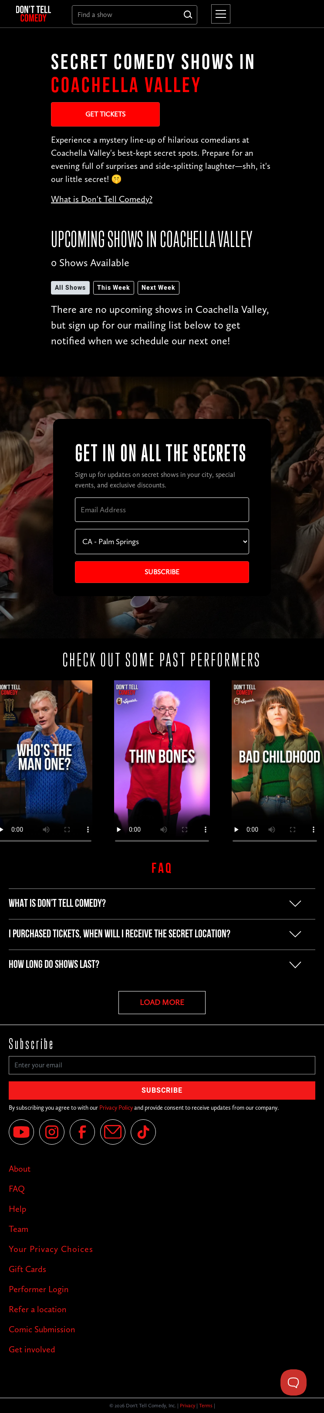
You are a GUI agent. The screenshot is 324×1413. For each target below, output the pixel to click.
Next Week (159, 287)
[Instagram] (51, 1132)
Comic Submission (42, 1329)
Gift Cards (27, 1269)
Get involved (32, 1349)
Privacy (187, 1406)
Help (17, 1209)
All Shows (70, 287)
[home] (37, 14)
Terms (206, 1406)
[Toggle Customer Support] (293, 1382)
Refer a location (38, 1309)
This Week (113, 287)
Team (18, 1229)
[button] (219, 14)
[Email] (112, 1132)
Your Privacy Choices (51, 1249)
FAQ (17, 1188)
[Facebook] (82, 1132)
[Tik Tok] (143, 1132)
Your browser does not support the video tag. (162, 765)
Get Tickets (105, 114)
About (19, 1168)
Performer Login (39, 1289)
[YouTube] (21, 1132)
